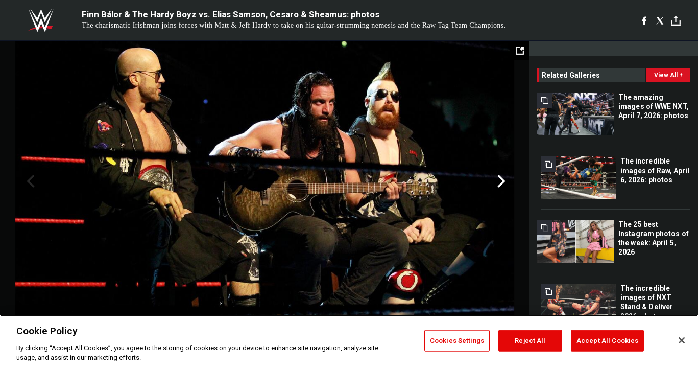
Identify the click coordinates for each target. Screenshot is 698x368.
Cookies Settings (457, 340)
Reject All (530, 340)
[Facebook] (644, 20)
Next (500, 181)
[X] (660, 20)
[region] (349, 341)
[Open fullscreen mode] (519, 50)
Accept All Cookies (607, 340)
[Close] (681, 340)
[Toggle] (676, 21)
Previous (29, 181)
